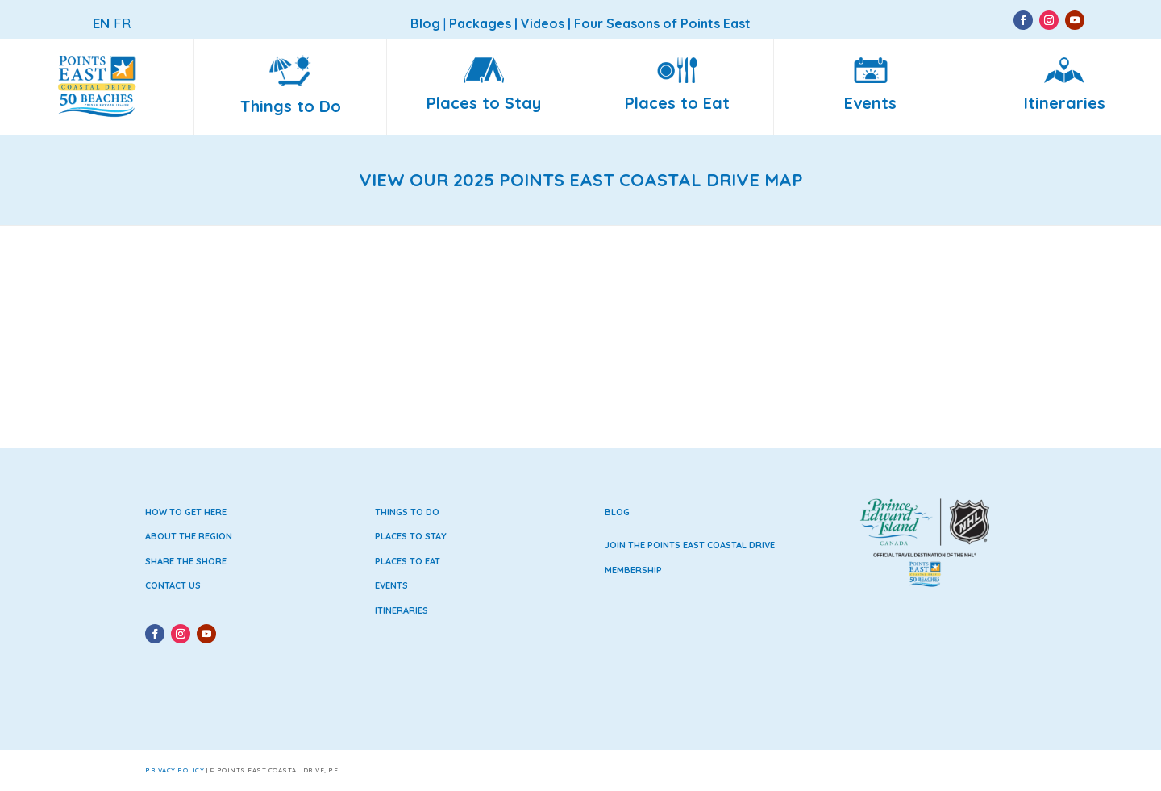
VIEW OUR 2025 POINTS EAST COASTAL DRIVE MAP (581, 180)
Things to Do (407, 512)
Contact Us (173, 585)
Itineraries (401, 610)
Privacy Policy (174, 770)
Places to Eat (407, 561)
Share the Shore (186, 561)
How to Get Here (186, 512)
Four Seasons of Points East (662, 23)
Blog (617, 512)
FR (122, 23)
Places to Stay (411, 536)
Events (391, 585)
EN (101, 23)
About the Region (188, 536)
